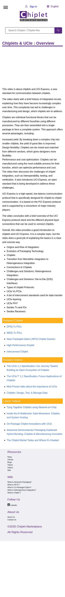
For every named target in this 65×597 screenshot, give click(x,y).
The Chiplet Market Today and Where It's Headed (33, 440)
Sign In (31, 6)
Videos (10, 465)
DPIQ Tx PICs (14, 326)
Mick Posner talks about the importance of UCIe (32, 386)
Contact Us (11, 520)
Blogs (9, 462)
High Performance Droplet (20, 345)
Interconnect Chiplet (17, 351)
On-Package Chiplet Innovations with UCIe (29, 424)
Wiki (9, 470)
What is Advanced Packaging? (19, 482)
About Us (11, 517)
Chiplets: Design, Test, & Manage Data (27, 393)
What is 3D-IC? (13, 485)
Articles (10, 460)
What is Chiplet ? (14, 493)
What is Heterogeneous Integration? (21, 490)
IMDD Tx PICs (14, 333)
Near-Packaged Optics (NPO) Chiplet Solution (31, 339)
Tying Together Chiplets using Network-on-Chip (31, 407)
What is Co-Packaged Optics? (19, 487)
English (52, 6)
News (9, 457)
